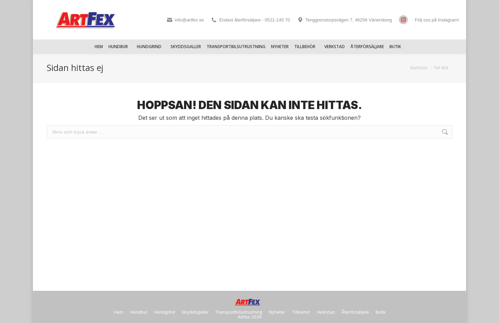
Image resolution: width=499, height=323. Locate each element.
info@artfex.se (185, 20)
